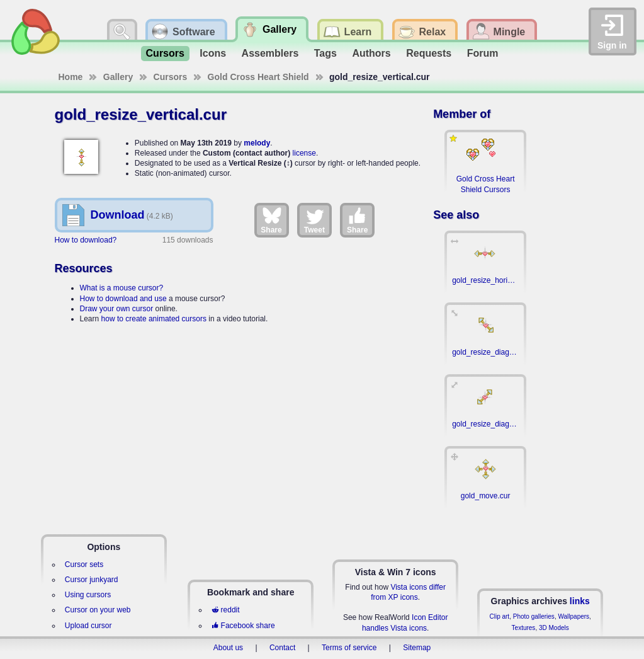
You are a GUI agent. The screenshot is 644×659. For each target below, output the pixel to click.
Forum (483, 53)
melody (257, 143)
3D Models (554, 627)
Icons (213, 53)
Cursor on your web (98, 609)
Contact (282, 647)
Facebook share (243, 625)
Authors (371, 53)
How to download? (86, 240)
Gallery (118, 77)
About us (228, 647)
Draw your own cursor (117, 308)
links (580, 601)
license (304, 153)
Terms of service (349, 647)
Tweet (314, 219)
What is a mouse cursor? (122, 288)
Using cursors (88, 594)
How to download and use (123, 298)
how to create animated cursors (153, 318)
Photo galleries (534, 616)
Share (271, 219)
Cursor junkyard (91, 579)
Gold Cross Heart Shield (258, 77)
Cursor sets (84, 564)
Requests (428, 53)
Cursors (165, 53)
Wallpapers (573, 616)
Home (71, 77)
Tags (325, 53)
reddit (225, 609)
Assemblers (270, 53)
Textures (524, 627)
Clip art (499, 616)
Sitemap (417, 647)
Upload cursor (88, 625)
